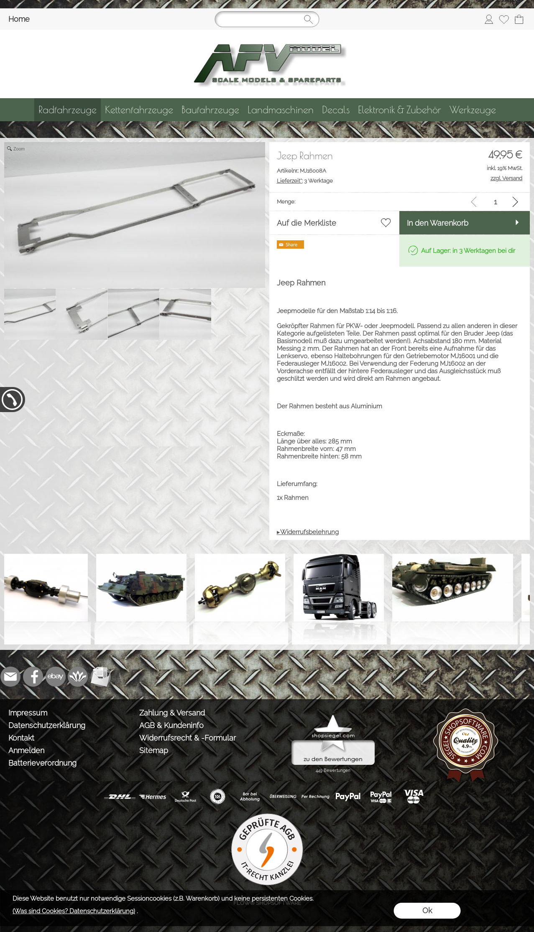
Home (19, 19)
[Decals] (336, 109)
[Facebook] (33, 676)
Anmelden (26, 750)
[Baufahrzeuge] (210, 109)
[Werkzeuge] (472, 109)
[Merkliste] (503, 19)
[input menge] (495, 201)
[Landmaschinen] (280, 109)
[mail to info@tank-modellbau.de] (10, 676)
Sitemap (153, 750)
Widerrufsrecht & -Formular (187, 737)
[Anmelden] (488, 19)
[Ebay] (55, 676)
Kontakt (21, 737)
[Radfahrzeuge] (67, 109)
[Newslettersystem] (100, 676)
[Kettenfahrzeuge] (139, 109)
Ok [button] (427, 910)
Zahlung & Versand (172, 712)
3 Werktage (305, 181)
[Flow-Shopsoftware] (78, 676)
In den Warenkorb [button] (437, 223)
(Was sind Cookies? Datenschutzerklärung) (74, 911)
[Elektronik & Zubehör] (399, 109)
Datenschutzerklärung (46, 725)
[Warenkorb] (519, 19)
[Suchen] (267, 19)
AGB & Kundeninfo (171, 725)
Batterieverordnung (42, 763)
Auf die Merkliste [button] (306, 223)
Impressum (27, 712)
